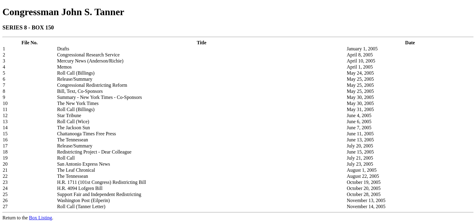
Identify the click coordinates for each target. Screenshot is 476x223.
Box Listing (40, 217)
